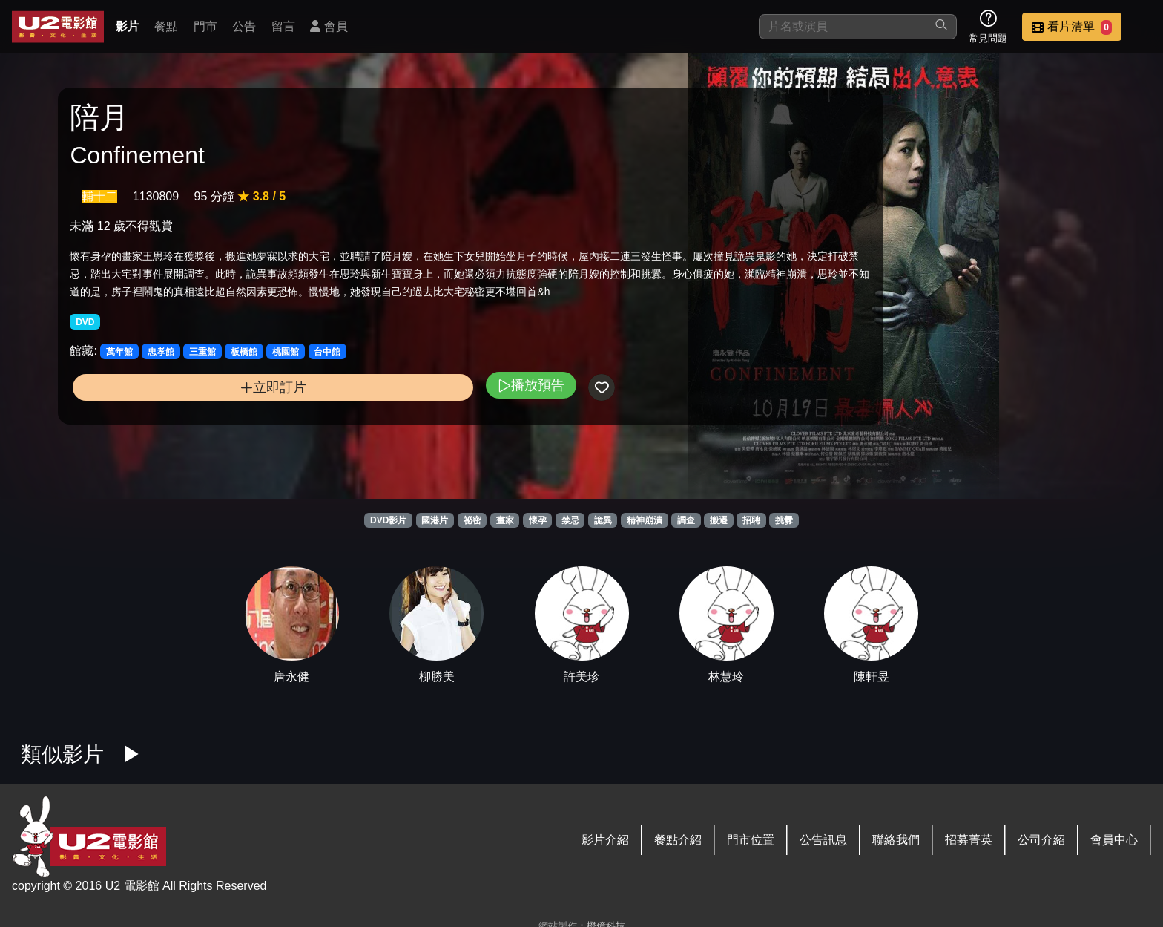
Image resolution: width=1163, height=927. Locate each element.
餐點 (166, 26)
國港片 (434, 520)
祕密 (472, 520)
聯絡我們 (896, 839)
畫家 (505, 520)
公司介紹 (1041, 839)
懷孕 (538, 520)
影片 (127, 26)
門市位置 (750, 839)
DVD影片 (388, 520)
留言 (283, 26)
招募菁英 (968, 839)
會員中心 (1114, 839)
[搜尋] (842, 26)
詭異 (603, 520)
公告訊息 (823, 839)
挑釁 (784, 520)
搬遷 (719, 520)
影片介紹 (605, 839)
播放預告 (380, 434)
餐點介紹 (678, 839)
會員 (328, 26)
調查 (686, 520)
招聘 (751, 520)
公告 (244, 26)
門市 (205, 26)
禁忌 (570, 520)
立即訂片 (198, 437)
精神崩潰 (644, 520)
